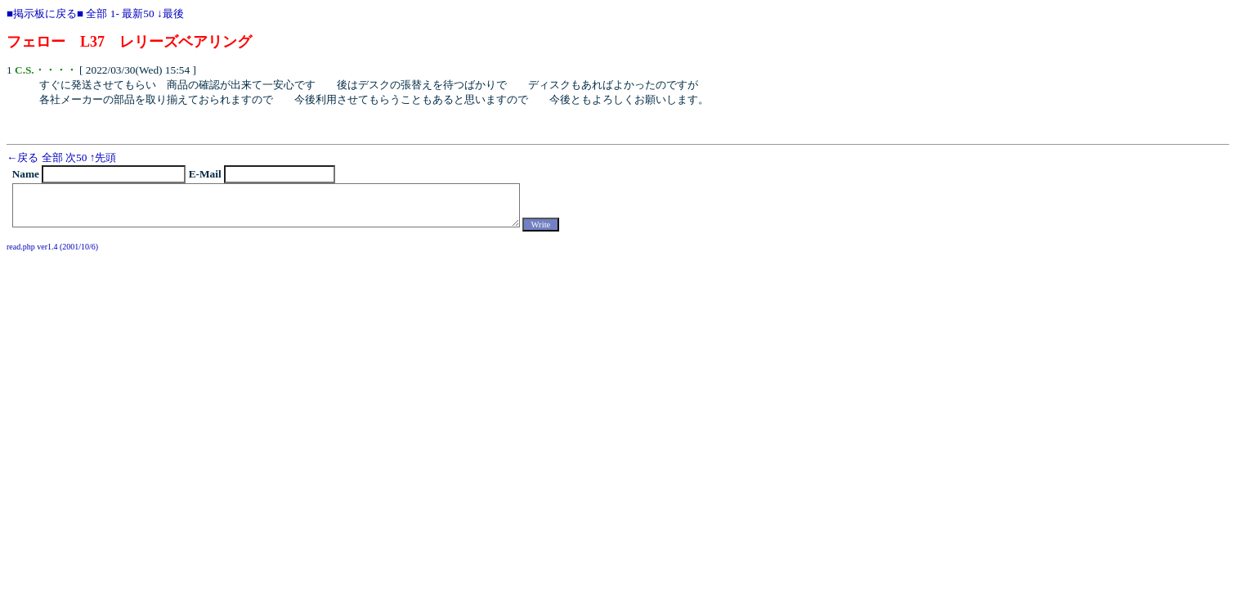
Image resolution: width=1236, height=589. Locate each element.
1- (114, 13)
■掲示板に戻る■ (45, 13)
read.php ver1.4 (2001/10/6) (52, 246)
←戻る (22, 157)
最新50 (138, 13)
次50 (76, 157)
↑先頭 (103, 157)
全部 (96, 13)
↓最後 (170, 13)
